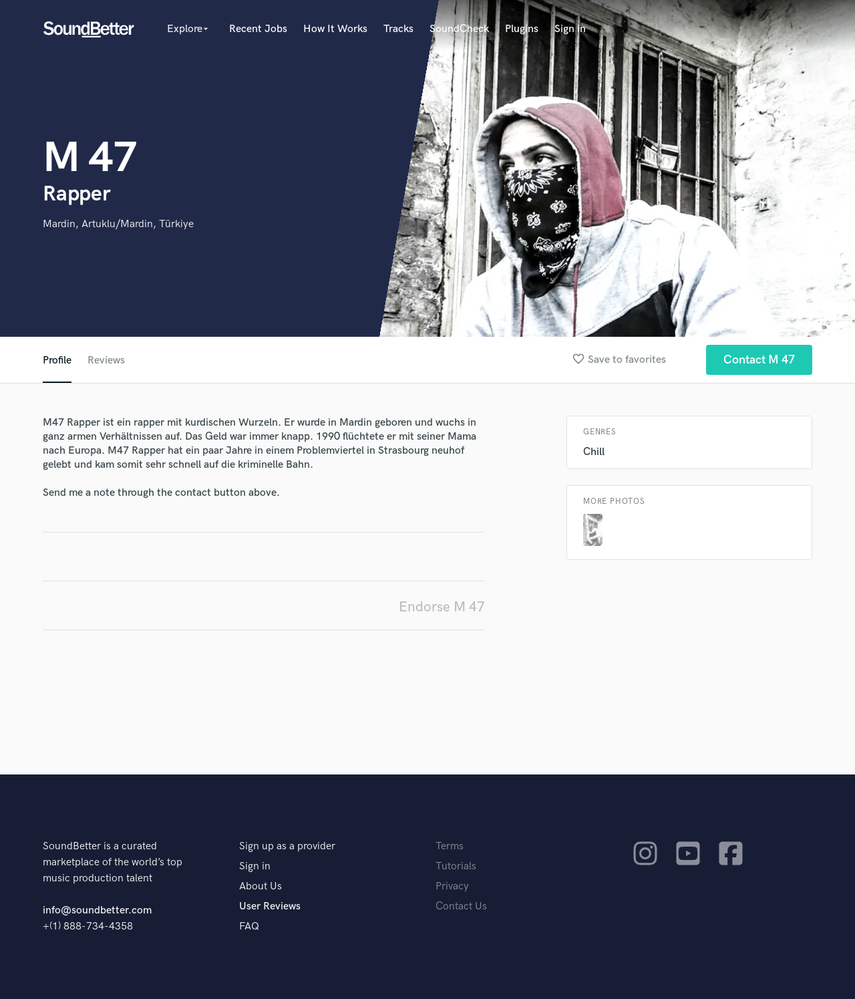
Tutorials (456, 866)
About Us (260, 886)
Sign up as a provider (287, 846)
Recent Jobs (258, 29)
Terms (450, 846)
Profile (57, 360)
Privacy (452, 886)
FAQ (249, 926)
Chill (594, 452)
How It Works (335, 29)
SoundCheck (459, 29)
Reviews (106, 360)
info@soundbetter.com (97, 910)
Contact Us (461, 906)
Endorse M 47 (442, 607)
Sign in (570, 29)
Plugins (521, 29)
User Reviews (270, 906)
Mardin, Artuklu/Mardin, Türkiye (118, 224)
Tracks (398, 29)
